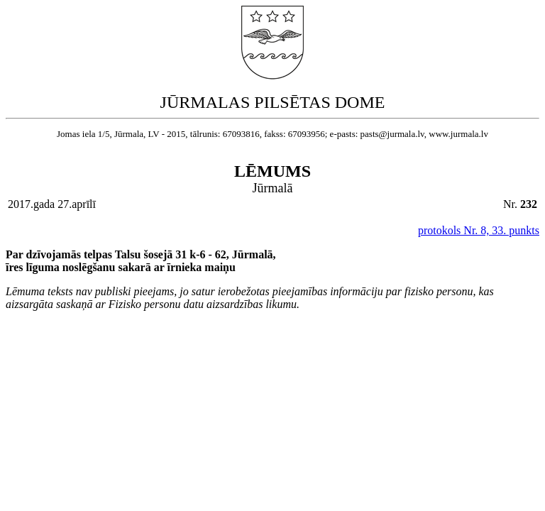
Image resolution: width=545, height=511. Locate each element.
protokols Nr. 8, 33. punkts (478, 230)
